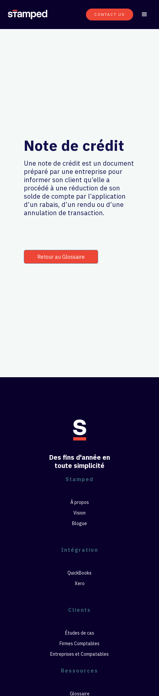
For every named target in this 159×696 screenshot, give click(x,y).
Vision (79, 513)
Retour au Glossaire (61, 256)
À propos (79, 502)
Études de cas (79, 633)
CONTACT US (109, 14)
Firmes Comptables (79, 643)
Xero (80, 583)
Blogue (79, 523)
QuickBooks (79, 573)
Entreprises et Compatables (79, 654)
